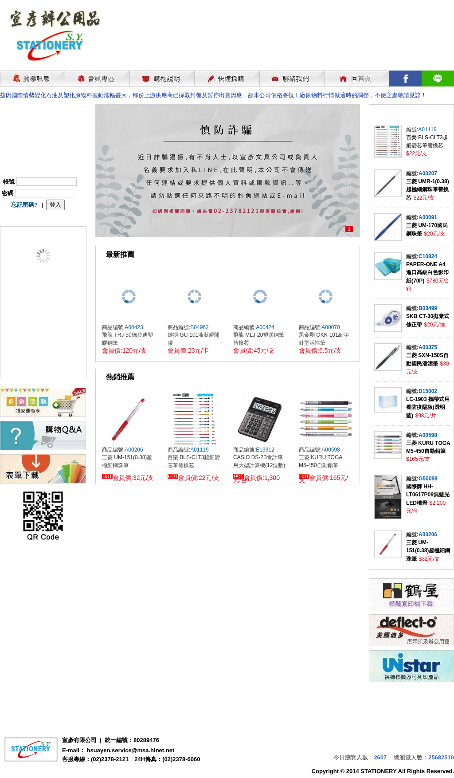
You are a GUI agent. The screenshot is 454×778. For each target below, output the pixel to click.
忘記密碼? (24, 204)
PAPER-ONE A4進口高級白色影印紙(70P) (427, 272)
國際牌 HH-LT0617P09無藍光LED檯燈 (428, 494)
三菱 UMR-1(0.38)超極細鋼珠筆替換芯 (427, 189)
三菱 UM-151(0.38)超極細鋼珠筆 (428, 550)
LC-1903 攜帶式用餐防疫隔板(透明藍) (428, 407)
